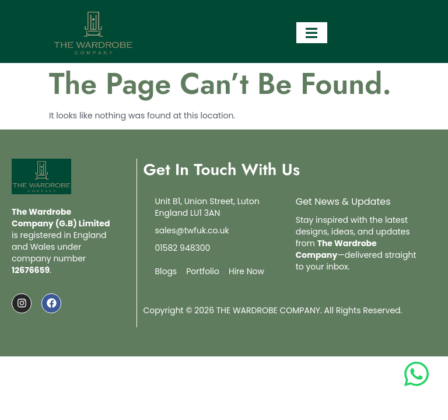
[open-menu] (311, 32)
